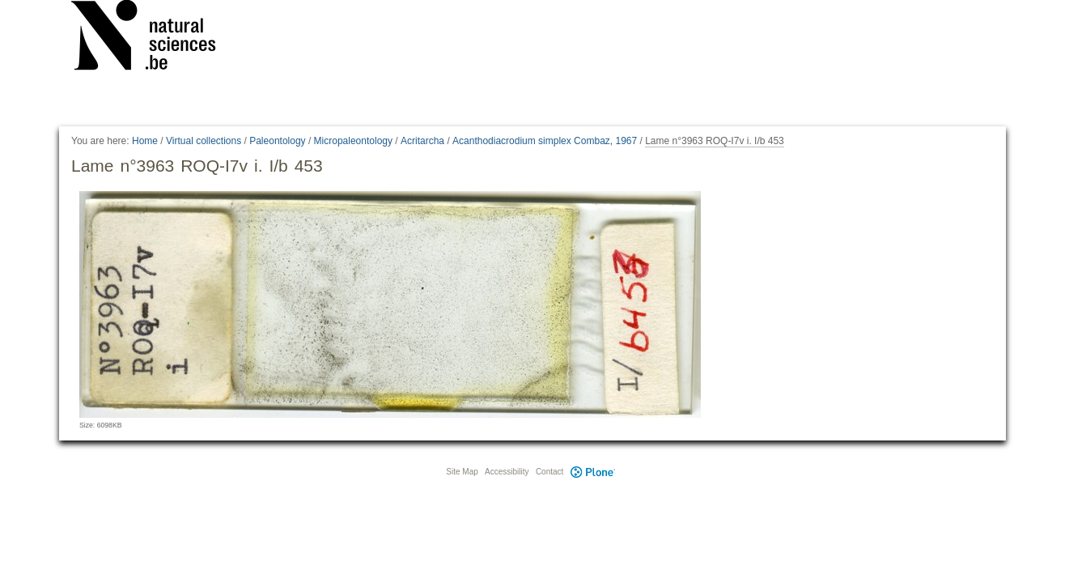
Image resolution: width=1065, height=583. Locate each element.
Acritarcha (422, 141)
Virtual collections (203, 141)
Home (145, 141)
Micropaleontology (353, 141)
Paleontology (277, 141)
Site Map (461, 471)
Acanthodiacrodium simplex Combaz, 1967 (544, 141)
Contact (549, 471)
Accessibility (506, 471)
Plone (592, 471)
